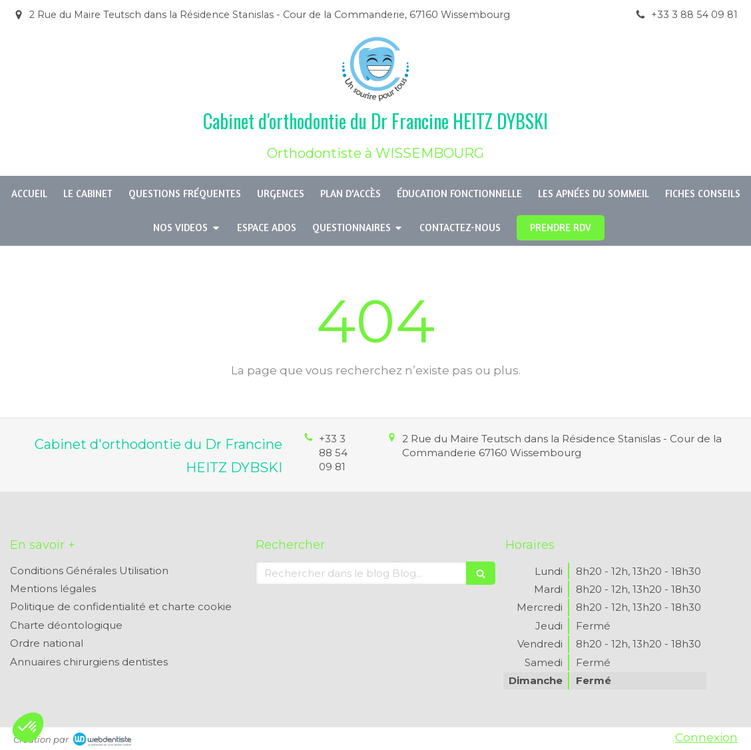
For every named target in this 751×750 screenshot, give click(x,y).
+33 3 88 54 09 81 (333, 452)
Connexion (706, 737)
